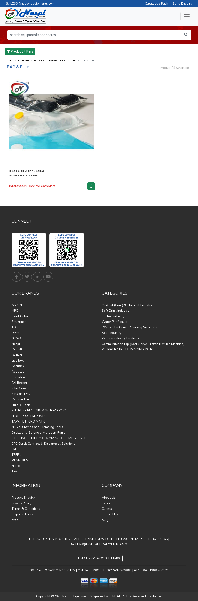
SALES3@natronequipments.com (30, 3)
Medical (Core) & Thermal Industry (127, 305)
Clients (107, 509)
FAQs (15, 520)
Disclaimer (154, 596)
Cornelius (18, 377)
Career (107, 503)
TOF (15, 327)
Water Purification (115, 322)
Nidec (16, 466)
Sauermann (20, 322)
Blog (105, 520)
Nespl (16, 344)
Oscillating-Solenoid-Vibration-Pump (39, 432)
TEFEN (16, 455)
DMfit (15, 333)
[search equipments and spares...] (94, 35)
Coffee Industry (113, 316)
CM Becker (19, 383)
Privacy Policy (21, 503)
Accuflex (18, 366)
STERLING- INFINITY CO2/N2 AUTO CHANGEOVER (49, 438)
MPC (15, 310)
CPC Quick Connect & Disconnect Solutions (43, 443)
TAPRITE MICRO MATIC (28, 421)
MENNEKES (20, 460)
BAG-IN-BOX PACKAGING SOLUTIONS (55, 60)
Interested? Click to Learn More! (32, 186)
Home (10, 60)
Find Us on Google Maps (99, 558)
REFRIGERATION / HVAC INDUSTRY (128, 349)
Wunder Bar (20, 399)
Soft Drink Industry (115, 310)
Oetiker (17, 355)
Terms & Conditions (26, 509)
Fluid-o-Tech (21, 405)
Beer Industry (111, 333)
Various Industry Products (120, 338)
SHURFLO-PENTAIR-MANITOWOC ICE (39, 410)
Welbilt (17, 349)
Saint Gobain (21, 316)
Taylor (16, 471)
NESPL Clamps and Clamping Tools (37, 427)
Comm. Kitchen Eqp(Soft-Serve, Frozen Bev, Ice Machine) (143, 344)
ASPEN (17, 305)
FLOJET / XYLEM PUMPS (29, 416)
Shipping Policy (23, 514)
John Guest (20, 388)
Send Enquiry (182, 3)
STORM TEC (21, 394)
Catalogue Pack (156, 3)
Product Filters (20, 52)
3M (14, 449)
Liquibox (23, 60)
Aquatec (18, 371)
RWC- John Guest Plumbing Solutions (129, 327)
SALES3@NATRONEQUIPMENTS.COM (99, 544)
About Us (109, 497)
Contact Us (110, 514)
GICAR (16, 338)
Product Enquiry (23, 497)
